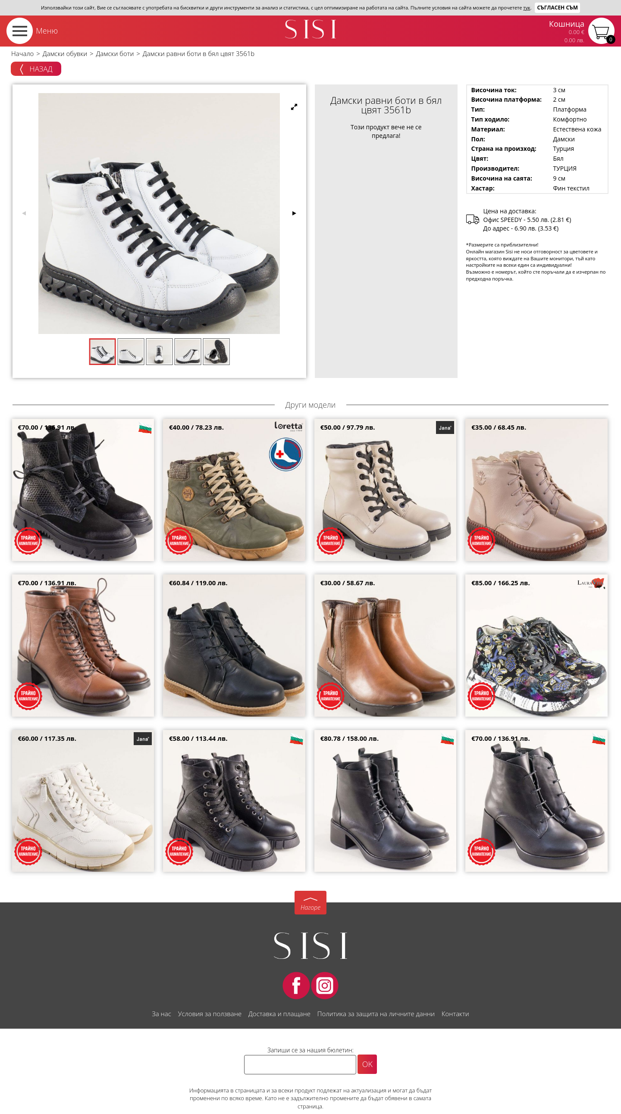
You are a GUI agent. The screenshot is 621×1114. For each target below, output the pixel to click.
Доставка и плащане (279, 1013)
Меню (47, 30)
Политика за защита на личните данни (376, 1013)
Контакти (455, 1013)
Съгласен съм (557, 7)
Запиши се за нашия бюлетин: (310, 1050)
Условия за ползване (210, 1013)
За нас (161, 1013)
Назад (36, 69)
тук (526, 7)
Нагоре (310, 907)
